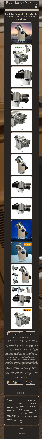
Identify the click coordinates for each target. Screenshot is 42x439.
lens (29, 404)
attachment (33, 420)
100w (15, 401)
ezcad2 (19, 401)
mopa (9, 410)
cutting (19, 416)
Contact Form (22, 431)
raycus (22, 407)
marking (31, 400)
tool (14, 410)
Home (21, 428)
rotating (25, 413)
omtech (11, 413)
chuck (9, 404)
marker (10, 407)
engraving (27, 415)
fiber (9, 400)
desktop (34, 410)
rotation (24, 404)
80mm (33, 403)
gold (15, 420)
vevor (35, 416)
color (24, 401)
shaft (17, 413)
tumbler (26, 420)
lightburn (14, 404)
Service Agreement (22, 436)
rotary (19, 409)
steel (16, 407)
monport (27, 410)
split (21, 422)
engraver (11, 415)
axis (20, 403)
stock (21, 413)
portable (20, 420)
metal (31, 412)
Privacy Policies (21, 433)
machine (31, 406)
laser (9, 419)
